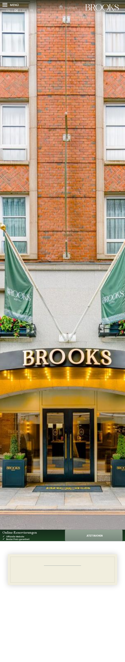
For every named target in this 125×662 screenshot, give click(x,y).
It (38, 10)
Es (24, 10)
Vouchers (68, 8)
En (8, 10)
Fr (31, 10)
